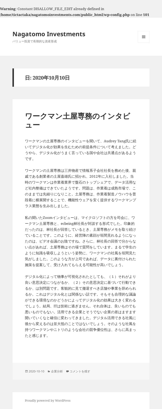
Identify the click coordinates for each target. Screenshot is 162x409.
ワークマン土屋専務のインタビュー (77, 120)
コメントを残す (80, 371)
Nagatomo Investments (48, 34)
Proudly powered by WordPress (47, 400)
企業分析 (57, 371)
